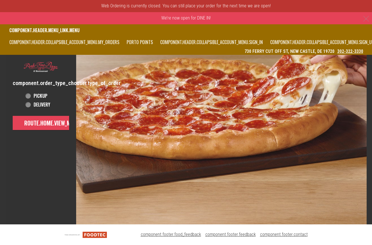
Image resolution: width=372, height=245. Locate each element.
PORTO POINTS (140, 42)
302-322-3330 (350, 51)
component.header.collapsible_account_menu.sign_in (211, 42)
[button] (41, 67)
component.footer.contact (284, 234)
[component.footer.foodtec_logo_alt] (86, 234)
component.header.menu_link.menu (44, 30)
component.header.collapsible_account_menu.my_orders (64, 42)
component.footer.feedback (230, 234)
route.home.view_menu (52, 123)
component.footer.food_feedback (171, 234)
